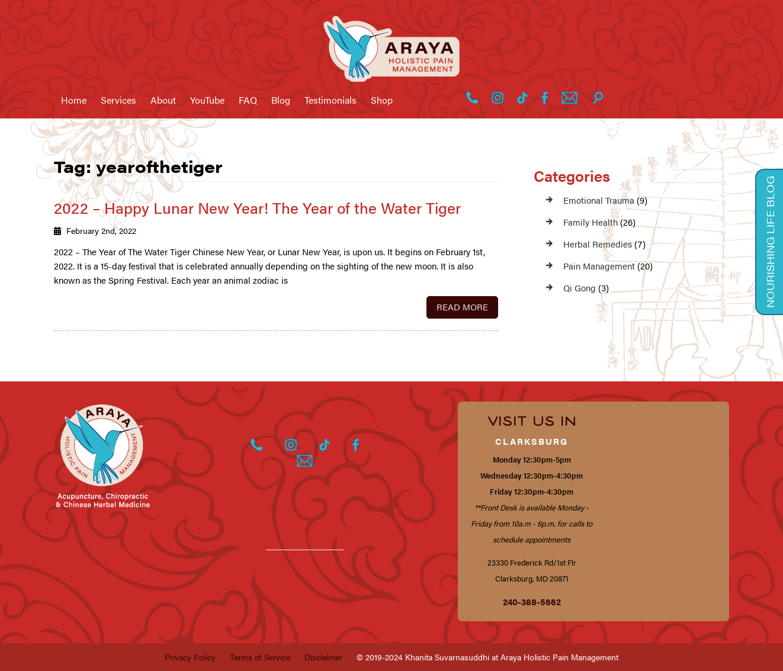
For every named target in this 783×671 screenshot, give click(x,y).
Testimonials (330, 100)
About (163, 100)
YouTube (207, 100)
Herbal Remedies (597, 243)
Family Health (590, 222)
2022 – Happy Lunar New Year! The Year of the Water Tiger (257, 208)
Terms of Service (260, 657)
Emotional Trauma (598, 200)
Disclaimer (323, 657)
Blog (280, 100)
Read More (462, 306)
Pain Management (599, 265)
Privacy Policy (190, 657)
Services (118, 100)
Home (73, 100)
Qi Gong (579, 287)
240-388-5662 (532, 601)
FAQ (248, 100)
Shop (382, 100)
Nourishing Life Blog (770, 242)
